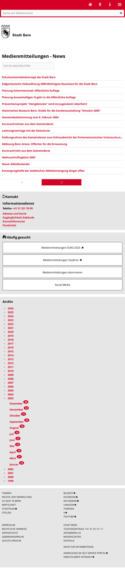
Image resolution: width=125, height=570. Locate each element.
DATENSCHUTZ (10, 532)
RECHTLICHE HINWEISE (14, 528)
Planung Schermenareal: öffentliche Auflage (30, 90)
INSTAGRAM (69, 500)
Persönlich (9, 225)
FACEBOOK (69, 496)
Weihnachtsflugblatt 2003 (18, 157)
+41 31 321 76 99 (23, 208)
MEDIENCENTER (72, 536)
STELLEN (6, 512)
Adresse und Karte (14, 213)
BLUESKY (68, 493)
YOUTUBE (68, 516)
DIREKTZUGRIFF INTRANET (77, 556)
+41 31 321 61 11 (94, 528)
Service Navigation (109, 4)
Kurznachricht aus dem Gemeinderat (26, 150)
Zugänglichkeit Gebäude (18, 217)
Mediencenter (90, 4)
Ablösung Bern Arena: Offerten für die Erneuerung (34, 144)
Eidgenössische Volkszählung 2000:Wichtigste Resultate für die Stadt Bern (49, 84)
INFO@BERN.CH (72, 532)
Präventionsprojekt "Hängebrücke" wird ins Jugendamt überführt (44, 104)
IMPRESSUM (8, 525)
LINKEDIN (68, 504)
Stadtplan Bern (100, 4)
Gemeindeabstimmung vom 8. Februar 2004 (30, 117)
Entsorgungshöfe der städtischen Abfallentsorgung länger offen (43, 171)
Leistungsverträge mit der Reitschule (26, 130)
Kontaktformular (14, 221)
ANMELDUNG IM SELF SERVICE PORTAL (84, 553)
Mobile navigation (119, 4)
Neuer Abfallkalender (16, 164)
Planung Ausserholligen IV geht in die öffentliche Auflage (39, 97)
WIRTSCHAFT (9, 504)
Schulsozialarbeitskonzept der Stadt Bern (29, 77)
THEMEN (6, 493)
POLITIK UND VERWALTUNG (17, 496)
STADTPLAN (8, 508)
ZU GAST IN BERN (11, 500)
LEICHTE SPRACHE (11, 540)
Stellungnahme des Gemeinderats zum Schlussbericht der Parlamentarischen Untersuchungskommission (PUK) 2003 (62, 137)
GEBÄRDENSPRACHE (13, 536)
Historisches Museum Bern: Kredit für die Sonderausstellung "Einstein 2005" (51, 110)
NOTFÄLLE (69, 540)
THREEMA (68, 508)
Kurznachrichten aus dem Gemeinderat (27, 124)
